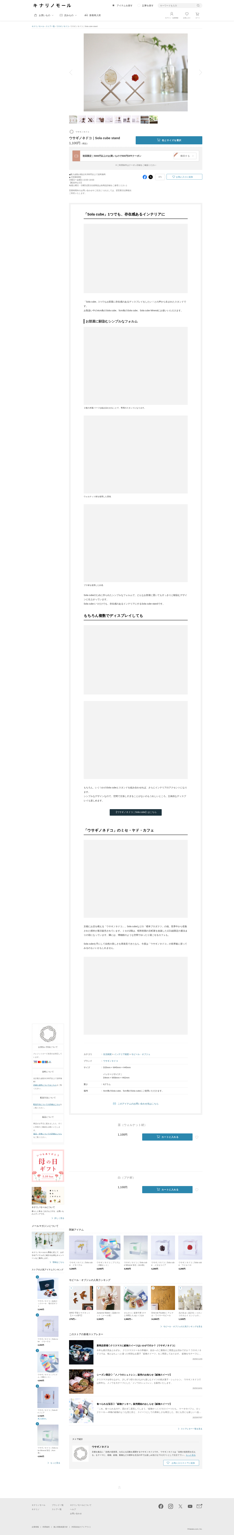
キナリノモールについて (80, 1505)
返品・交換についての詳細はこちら (47, 1134)
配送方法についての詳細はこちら (46, 1104)
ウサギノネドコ (62, 26)
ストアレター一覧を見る (191, 1429)
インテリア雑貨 (121, 1054)
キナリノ (35, 1509)
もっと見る (55, 1463)
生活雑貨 (107, 1054)
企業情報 (35, 1527)
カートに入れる (167, 1137)
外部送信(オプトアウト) (81, 1527)
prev (73, 72)
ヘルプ (73, 1509)
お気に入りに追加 (184, 177)
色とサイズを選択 (169, 140)
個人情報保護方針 (60, 1527)
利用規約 (46, 1527)
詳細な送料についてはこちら (45, 1085)
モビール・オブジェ (140, 1054)
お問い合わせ (76, 1513)
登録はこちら (58, 1262)
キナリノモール (38, 26)
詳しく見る (59, 1218)
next (198, 72)
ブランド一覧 (58, 1505)
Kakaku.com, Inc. (195, 1529)
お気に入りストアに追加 (183, 1463)
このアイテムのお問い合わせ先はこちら (138, 1103)
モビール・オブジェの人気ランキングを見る (182, 1327)
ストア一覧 (50, 26)
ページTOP (119, 1487)
